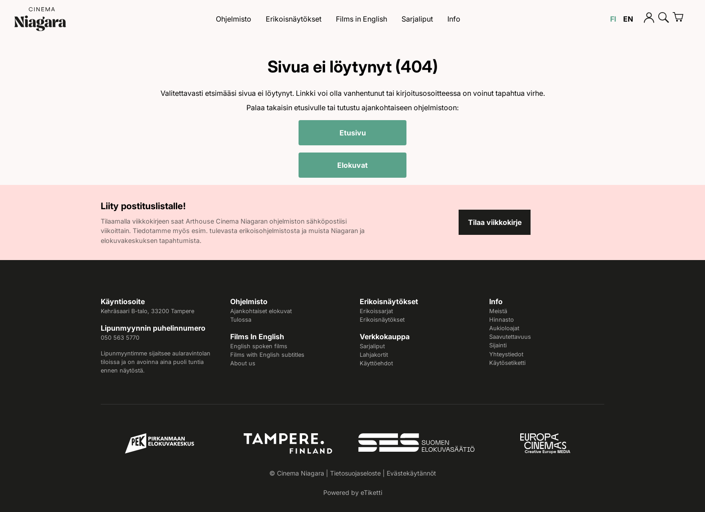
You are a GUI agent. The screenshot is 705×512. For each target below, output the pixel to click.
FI (613, 18)
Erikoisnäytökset (293, 18)
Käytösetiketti (507, 362)
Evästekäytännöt (411, 473)
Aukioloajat (504, 328)
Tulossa (240, 319)
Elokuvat (352, 165)
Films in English (361, 18)
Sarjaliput (417, 18)
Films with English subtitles (267, 354)
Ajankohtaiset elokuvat (261, 311)
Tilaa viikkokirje (495, 222)
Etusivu (352, 132)
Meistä (498, 311)
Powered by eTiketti (352, 492)
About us (242, 363)
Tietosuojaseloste (355, 473)
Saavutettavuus (510, 336)
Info (453, 18)
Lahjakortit (374, 354)
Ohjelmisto (233, 18)
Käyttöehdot (376, 363)
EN (628, 18)
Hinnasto (501, 319)
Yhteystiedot (506, 354)
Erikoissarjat (376, 311)
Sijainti (498, 345)
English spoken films (258, 346)
